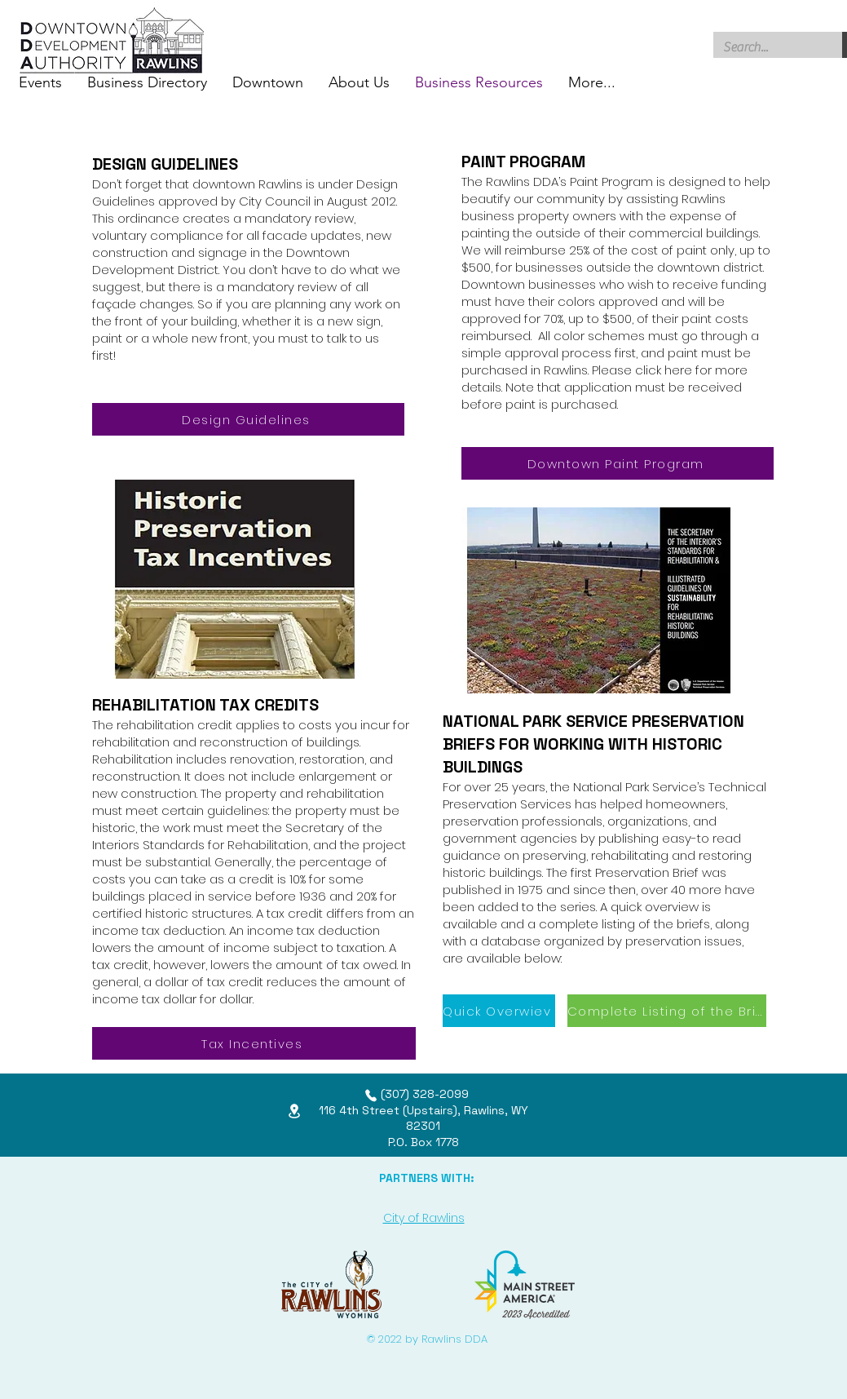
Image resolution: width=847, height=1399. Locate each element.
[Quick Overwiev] (499, 1010)
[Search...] (766, 47)
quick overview (655, 906)
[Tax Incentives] (254, 1043)
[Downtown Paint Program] (617, 463)
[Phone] (371, 1095)
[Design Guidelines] (248, 419)
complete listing (587, 923)
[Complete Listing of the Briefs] (666, 1010)
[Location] (294, 1110)
